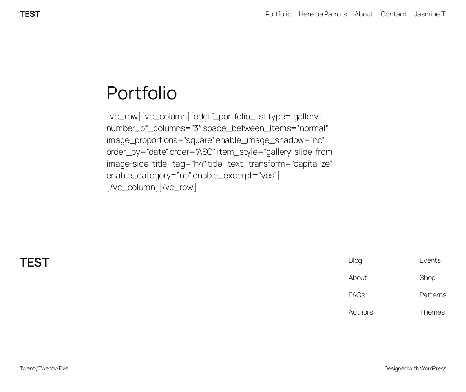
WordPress (433, 368)
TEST (30, 13)
